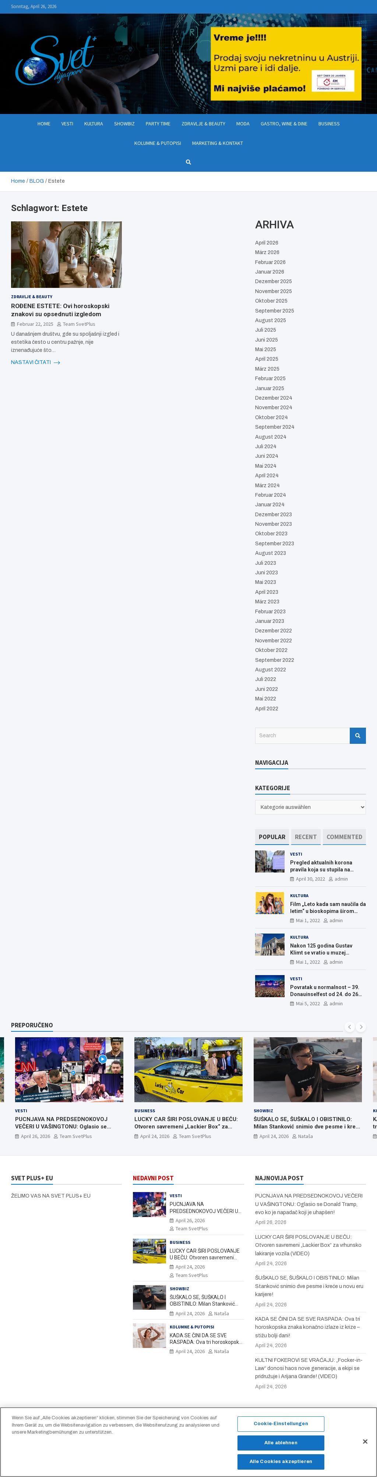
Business (329, 123)
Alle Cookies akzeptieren (281, 1466)
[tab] (272, 837)
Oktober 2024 (271, 417)
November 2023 (273, 524)
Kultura (93, 123)
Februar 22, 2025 (35, 324)
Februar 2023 (270, 611)
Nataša (305, 1136)
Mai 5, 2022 (308, 1003)
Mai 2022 (265, 699)
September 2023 (274, 543)
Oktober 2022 (271, 650)
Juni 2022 (266, 689)
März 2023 (267, 601)
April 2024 (267, 475)
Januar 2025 (269, 388)
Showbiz (124, 123)
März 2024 (267, 485)
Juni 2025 (266, 340)
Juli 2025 (265, 330)
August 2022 (270, 670)
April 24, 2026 (154, 1136)
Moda (243, 123)
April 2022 (266, 708)
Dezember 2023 (273, 514)
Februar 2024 (270, 495)
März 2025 (267, 369)
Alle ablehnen (280, 1446)
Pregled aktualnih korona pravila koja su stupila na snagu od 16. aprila (321, 869)
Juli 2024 (265, 446)
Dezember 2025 (273, 281)
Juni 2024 (266, 456)
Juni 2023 (266, 572)
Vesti (67, 123)
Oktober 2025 (271, 301)
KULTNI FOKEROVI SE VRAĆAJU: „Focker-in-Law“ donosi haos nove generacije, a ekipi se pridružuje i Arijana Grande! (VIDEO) (309, 1369)
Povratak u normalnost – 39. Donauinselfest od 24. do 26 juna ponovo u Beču (324, 993)
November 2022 (273, 640)
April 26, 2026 (35, 1136)
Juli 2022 (265, 679)
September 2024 (275, 427)
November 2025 (273, 291)
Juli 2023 (265, 563)
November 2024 (273, 407)
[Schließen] (365, 1446)
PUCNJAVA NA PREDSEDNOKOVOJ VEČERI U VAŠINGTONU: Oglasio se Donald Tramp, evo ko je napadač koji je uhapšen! (66, 1130)
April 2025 (266, 359)
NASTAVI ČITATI (35, 362)
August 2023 (270, 553)
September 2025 (274, 311)
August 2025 (270, 320)
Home (44, 123)
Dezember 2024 (273, 398)
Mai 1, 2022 (308, 920)
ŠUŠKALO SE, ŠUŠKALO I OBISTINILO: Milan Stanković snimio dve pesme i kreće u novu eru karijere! (308, 1126)
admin (341, 878)
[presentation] (350, 1027)
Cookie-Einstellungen (281, 1428)
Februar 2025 (270, 378)
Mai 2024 (265, 466)
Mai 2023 (265, 582)
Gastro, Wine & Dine (284, 123)
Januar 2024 (270, 504)
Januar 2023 (269, 621)
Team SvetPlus (79, 324)
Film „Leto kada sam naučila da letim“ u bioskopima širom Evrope (328, 910)
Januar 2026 (269, 272)
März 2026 (267, 252)
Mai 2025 (265, 349)
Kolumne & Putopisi (157, 143)
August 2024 (270, 437)
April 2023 (266, 592)
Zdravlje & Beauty (203, 123)
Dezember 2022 (273, 631)
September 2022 (274, 660)
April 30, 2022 (310, 878)
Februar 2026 (270, 262)
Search (358, 736)
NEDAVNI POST (153, 1178)
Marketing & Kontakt (217, 143)
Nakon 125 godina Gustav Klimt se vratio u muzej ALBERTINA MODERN (321, 952)
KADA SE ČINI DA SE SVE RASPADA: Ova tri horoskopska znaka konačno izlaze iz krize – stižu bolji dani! (307, 1327)
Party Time (158, 123)
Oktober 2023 (271, 533)
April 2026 (266, 243)
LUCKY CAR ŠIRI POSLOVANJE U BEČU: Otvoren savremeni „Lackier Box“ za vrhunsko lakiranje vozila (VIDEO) (186, 1126)
